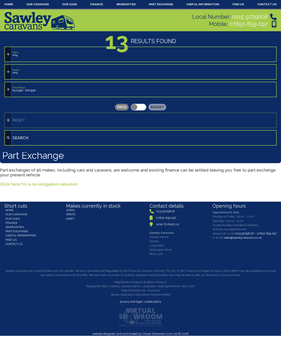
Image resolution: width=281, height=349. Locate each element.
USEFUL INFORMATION (202, 4)
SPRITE (71, 214)
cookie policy (152, 301)
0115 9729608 (250, 16)
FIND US (238, 4)
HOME (8, 4)
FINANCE (96, 4)
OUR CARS (69, 4)
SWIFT (70, 218)
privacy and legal (131, 301)
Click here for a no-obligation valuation (39, 184)
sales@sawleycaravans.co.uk (243, 237)
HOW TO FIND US (167, 224)
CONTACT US (266, 4)
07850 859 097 (248, 24)
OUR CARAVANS (37, 4)
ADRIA (70, 210)
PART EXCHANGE (161, 4)
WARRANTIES (126, 4)
